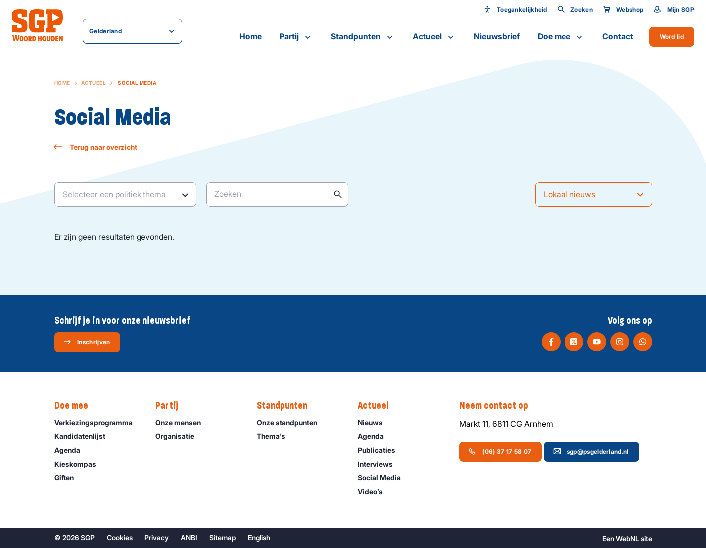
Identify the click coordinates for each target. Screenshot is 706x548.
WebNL (627, 538)
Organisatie (179, 436)
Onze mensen (182, 422)
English (259, 537)
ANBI (189, 537)
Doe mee (561, 36)
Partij (296, 36)
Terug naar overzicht (95, 147)
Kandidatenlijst (84, 436)
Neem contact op (498, 406)
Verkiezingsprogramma (96, 422)
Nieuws (375, 422)
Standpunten (363, 36)
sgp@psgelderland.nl (591, 451)
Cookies (120, 537)
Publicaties (381, 450)
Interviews (380, 464)
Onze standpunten (291, 422)
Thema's (275, 436)
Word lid (672, 36)
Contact (617, 36)
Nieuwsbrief (497, 36)
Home (250, 36)
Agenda (71, 450)
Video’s (375, 491)
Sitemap (222, 537)
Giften (68, 477)
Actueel (434, 36)
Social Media (384, 477)
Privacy (156, 537)
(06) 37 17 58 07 (499, 451)
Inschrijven (86, 342)
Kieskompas (79, 464)
